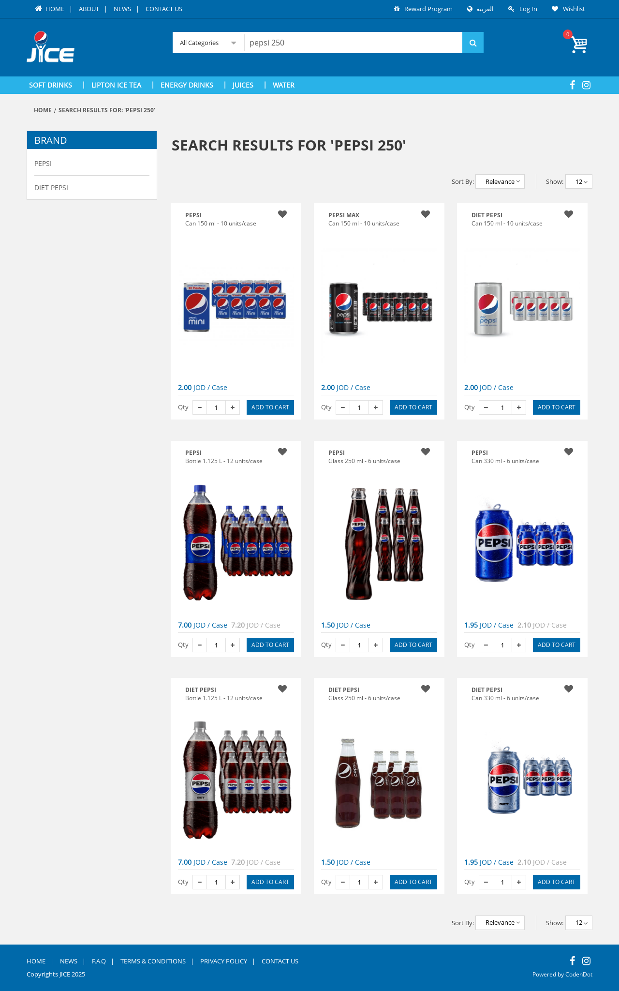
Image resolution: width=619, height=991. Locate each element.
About (89, 8)
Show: (554, 181)
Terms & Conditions (153, 960)
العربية (484, 9)
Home (49, 8)
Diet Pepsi (51, 187)
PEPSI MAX (343, 215)
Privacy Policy (223, 960)
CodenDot (578, 974)
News (122, 8)
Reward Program (428, 8)
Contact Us (164, 8)
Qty (183, 407)
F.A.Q (99, 960)
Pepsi (43, 163)
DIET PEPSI (200, 690)
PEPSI (193, 452)
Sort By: (463, 181)
